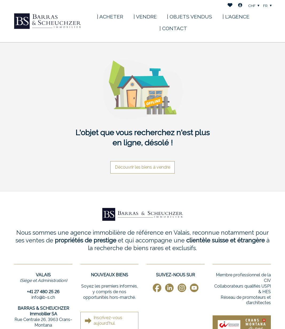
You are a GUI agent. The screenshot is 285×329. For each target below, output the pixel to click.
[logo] (47, 21)
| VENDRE (145, 17)
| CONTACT (173, 28)
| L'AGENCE (235, 17)
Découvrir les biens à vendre (142, 167)
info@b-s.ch (43, 297)
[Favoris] (230, 6)
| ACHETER (110, 17)
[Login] (240, 6)
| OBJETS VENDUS (189, 17)
